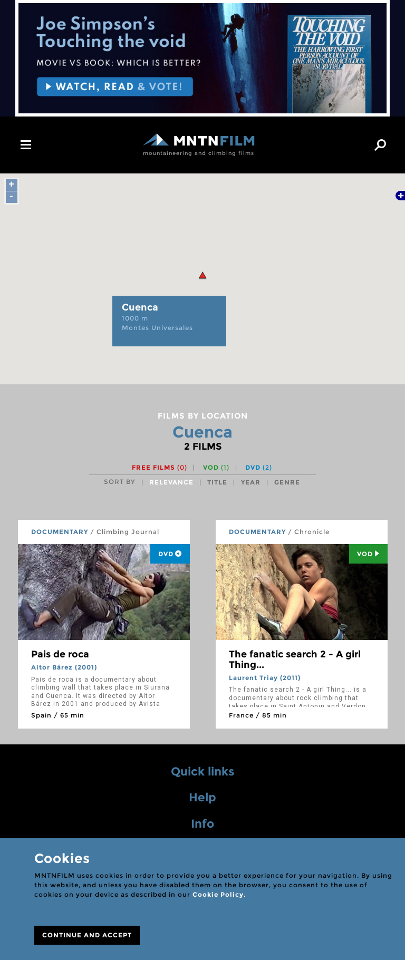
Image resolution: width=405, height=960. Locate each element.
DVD (258, 467)
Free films (159, 467)
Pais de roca (60, 654)
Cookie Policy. (219, 894)
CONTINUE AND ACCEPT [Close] (87, 935)
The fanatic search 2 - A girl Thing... (295, 659)
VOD (216, 467)
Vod (368, 554)
